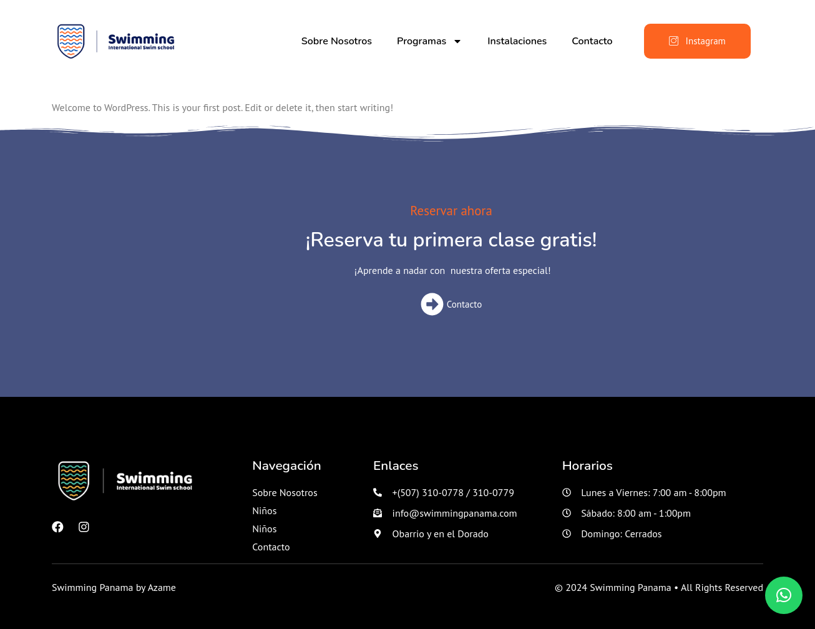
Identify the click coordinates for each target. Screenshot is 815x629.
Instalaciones (517, 41)
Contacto (592, 41)
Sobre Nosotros (336, 41)
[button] (784, 595)
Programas (429, 41)
